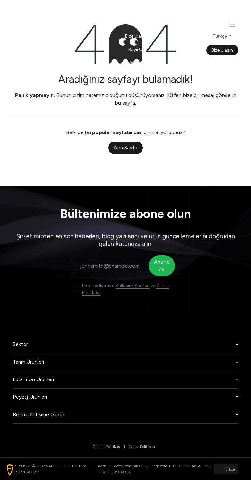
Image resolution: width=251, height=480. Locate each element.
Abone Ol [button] (163, 266)
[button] (10, 470)
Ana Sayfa (125, 148)
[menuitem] (135, 9)
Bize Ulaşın (222, 50)
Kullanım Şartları (133, 285)
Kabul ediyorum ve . (125, 289)
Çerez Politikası (141, 446)
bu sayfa (125, 103)
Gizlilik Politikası (106, 446)
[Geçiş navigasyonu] (232, 25)
